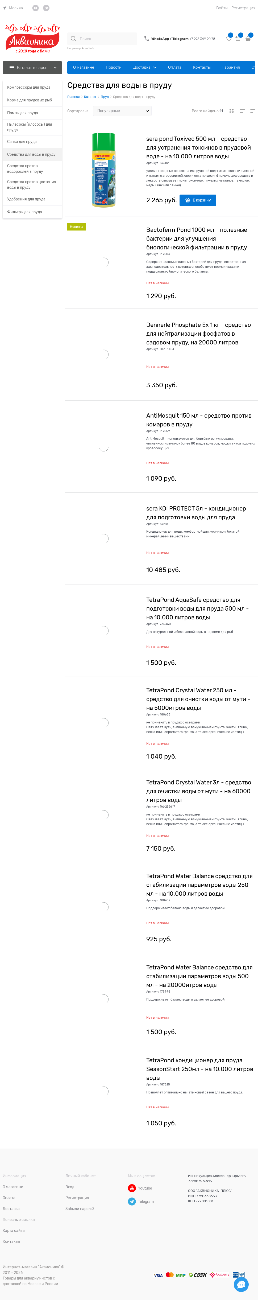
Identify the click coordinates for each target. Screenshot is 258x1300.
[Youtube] (132, 1188)
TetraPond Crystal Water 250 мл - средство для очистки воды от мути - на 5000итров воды (198, 699)
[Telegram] (132, 1202)
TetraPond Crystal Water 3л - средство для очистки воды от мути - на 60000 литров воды (198, 791)
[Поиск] (73, 38)
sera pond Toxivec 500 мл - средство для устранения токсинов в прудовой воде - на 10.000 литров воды (198, 147)
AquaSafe (88, 48)
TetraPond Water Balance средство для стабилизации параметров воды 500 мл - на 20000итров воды (199, 976)
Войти (222, 8)
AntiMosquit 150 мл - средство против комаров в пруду (199, 420)
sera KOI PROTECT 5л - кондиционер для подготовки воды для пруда (196, 513)
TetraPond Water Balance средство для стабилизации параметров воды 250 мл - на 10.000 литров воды (199, 885)
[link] (13, 8)
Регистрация (243, 8)
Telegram (180, 39)
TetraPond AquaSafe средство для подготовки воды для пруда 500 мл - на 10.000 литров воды (197, 608)
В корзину (202, 200)
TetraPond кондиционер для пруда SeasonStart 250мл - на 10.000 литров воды (199, 1069)
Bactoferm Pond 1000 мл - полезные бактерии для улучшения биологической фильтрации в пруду (196, 239)
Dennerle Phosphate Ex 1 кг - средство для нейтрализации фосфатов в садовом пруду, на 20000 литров (198, 334)
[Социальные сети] (241, 1284)
